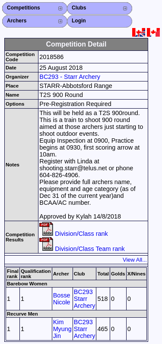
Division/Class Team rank (81, 248)
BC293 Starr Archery (84, 298)
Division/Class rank (73, 233)
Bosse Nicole (61, 299)
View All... (135, 259)
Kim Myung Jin (62, 329)
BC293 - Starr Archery (69, 76)
